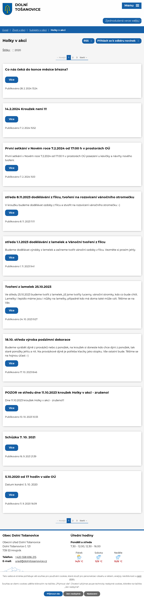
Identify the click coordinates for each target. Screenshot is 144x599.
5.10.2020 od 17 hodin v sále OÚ (30, 477)
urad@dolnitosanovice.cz (31, 561)
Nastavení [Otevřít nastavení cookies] (92, 594)
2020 (18, 50)
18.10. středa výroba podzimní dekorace (37, 340)
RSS (88, 40)
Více (11, 79)
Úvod (5, 30)
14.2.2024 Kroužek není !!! (26, 109)
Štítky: (6, 50)
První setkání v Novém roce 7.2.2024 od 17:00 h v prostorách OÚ (57, 148)
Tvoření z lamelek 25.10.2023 (28, 287)
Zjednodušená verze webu (122, 20)
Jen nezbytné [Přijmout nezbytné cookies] (73, 594)
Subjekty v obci (38, 30)
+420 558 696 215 (25, 557)
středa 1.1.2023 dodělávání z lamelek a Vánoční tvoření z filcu (55, 242)
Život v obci (18, 30)
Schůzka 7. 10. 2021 (20, 437)
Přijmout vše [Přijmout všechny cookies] (53, 594)
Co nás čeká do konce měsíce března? (36, 69)
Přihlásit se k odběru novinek (118, 40)
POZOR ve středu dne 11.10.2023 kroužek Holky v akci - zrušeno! (57, 392)
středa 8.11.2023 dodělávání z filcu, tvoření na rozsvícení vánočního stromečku (69, 197)
